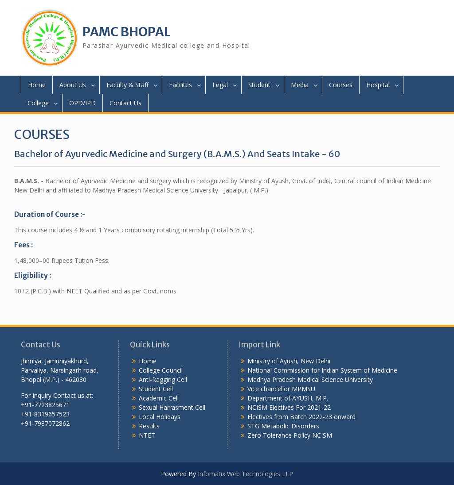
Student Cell (156, 389)
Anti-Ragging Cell (163, 379)
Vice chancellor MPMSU (281, 389)
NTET (147, 435)
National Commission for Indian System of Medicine (322, 370)
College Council (161, 370)
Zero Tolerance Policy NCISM (289, 435)
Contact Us (125, 103)
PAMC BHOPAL (126, 32)
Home (37, 85)
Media (300, 85)
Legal (220, 85)
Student (259, 85)
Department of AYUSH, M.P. (287, 398)
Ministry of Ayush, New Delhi (288, 361)
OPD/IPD (82, 103)
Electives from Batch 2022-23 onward (301, 416)
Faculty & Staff (127, 85)
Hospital (378, 85)
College (38, 103)
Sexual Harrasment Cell (172, 407)
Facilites (180, 85)
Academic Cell (159, 398)
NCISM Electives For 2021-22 (289, 407)
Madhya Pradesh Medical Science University (310, 379)
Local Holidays (159, 416)
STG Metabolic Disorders (283, 426)
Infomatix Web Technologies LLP (245, 474)
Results (149, 426)
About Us (72, 85)
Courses (340, 85)
